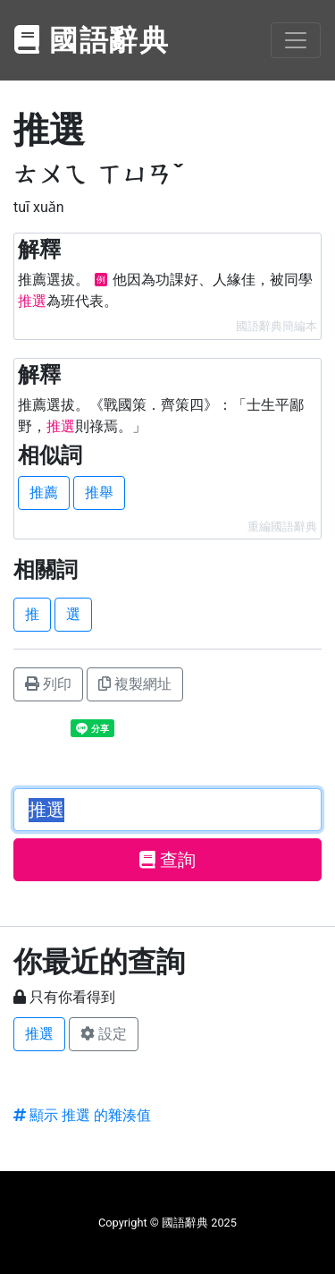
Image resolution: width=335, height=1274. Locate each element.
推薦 (43, 492)
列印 (48, 683)
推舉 (99, 492)
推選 (39, 1033)
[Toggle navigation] (296, 40)
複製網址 (135, 683)
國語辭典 (92, 40)
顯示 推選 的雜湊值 (82, 1115)
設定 (103, 1033)
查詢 (167, 860)
